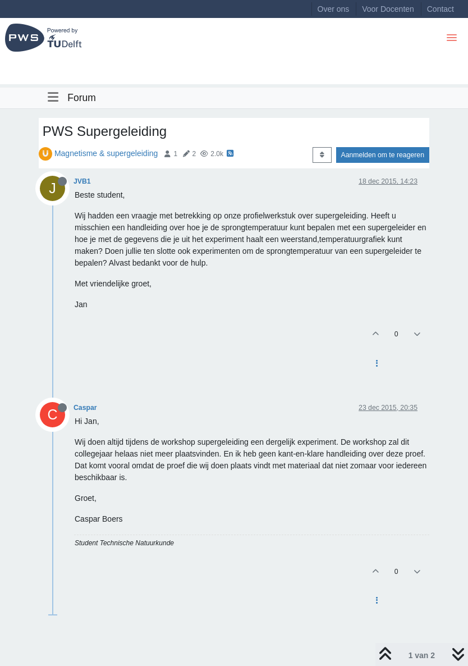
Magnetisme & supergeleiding (106, 153)
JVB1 (82, 181)
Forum (81, 97)
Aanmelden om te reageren (382, 155)
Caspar (85, 408)
